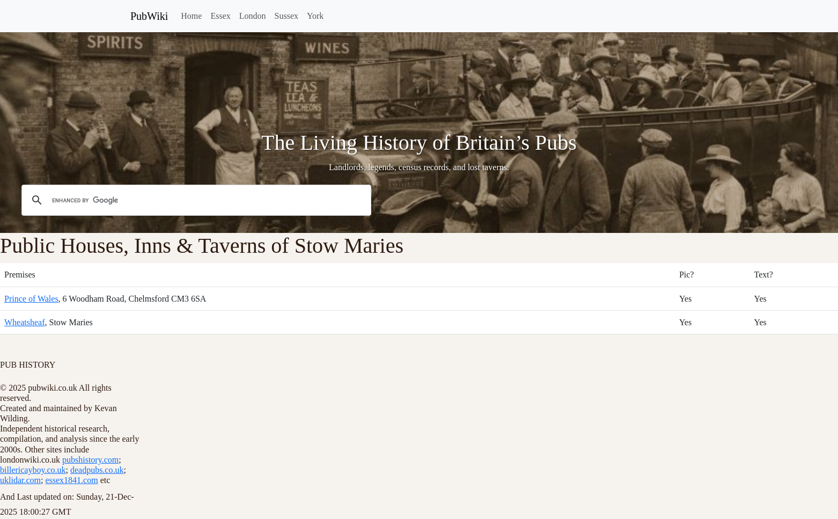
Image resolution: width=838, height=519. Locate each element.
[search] (194, 200)
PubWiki (149, 16)
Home (191, 15)
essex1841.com (71, 480)
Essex (220, 15)
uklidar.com (20, 480)
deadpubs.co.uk (97, 469)
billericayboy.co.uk (32, 469)
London (252, 15)
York (315, 15)
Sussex (286, 15)
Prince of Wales (31, 298)
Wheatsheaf (24, 322)
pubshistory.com (90, 459)
